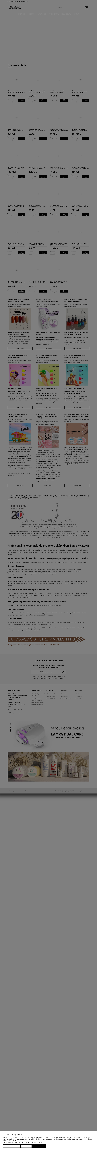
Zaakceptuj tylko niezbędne (12, 1146)
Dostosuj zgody (26, 1146)
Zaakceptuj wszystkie (39, 1146)
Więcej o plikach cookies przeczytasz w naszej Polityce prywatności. (24, 1142)
